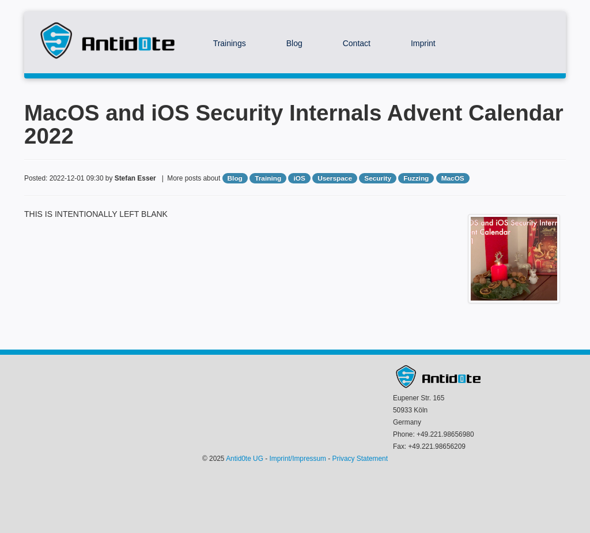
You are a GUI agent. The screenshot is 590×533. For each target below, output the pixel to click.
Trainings (229, 43)
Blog (294, 43)
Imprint (423, 43)
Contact (356, 43)
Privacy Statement (360, 459)
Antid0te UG (244, 459)
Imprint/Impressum (298, 459)
